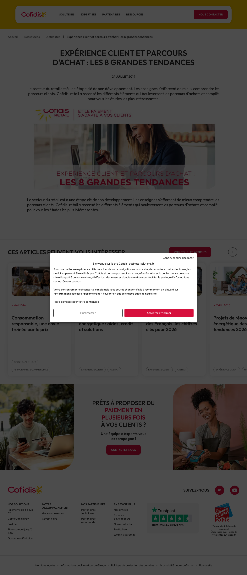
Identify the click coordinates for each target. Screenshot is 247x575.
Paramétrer (88, 313)
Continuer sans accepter (178, 258)
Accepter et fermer (159, 313)
